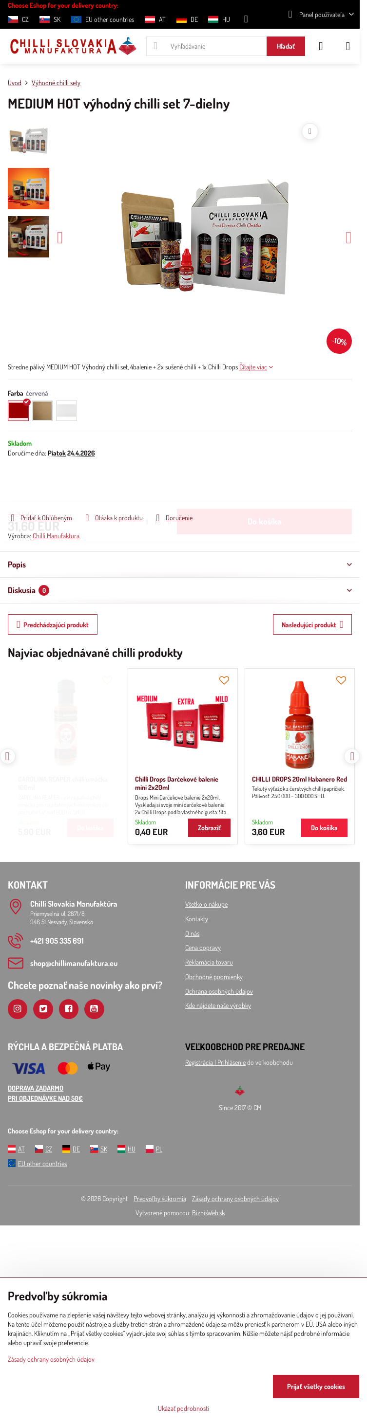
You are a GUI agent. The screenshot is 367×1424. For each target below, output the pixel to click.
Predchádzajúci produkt (53, 625)
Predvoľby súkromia (160, 1198)
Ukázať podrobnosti (183, 1408)
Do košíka (264, 484)
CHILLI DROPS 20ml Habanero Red (180, 779)
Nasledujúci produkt (313, 625)
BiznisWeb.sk (208, 1212)
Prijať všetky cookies (316, 1386)
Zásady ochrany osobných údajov (235, 1198)
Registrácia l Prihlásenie (215, 1062)
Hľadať (286, 46)
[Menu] (348, 46)
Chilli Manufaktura (56, 535)
